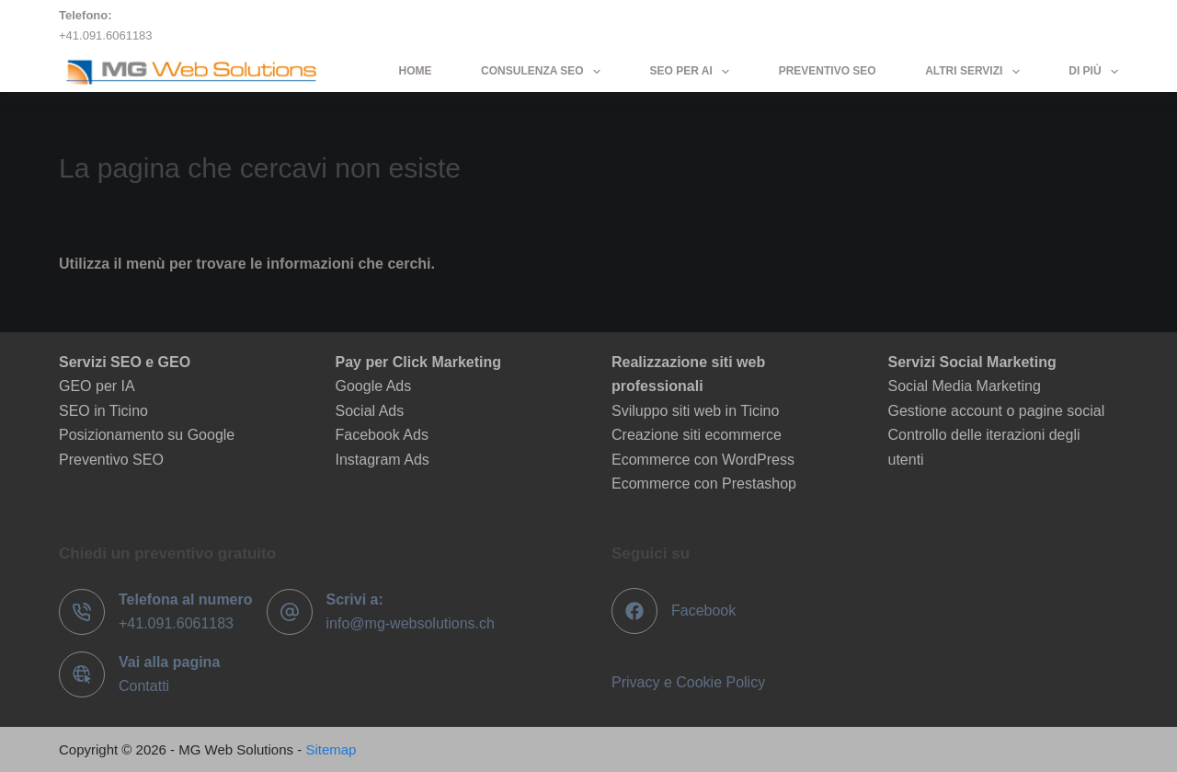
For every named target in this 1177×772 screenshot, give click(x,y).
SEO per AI (693, 72)
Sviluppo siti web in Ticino (695, 411)
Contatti (144, 686)
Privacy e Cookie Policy (688, 682)
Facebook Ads (382, 435)
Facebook (703, 610)
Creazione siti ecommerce (696, 435)
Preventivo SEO (827, 70)
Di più (1093, 72)
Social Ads (370, 411)
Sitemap (330, 749)
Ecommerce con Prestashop (703, 483)
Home (415, 70)
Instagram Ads (382, 459)
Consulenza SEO (544, 72)
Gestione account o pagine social (996, 411)
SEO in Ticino (103, 411)
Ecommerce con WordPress (702, 459)
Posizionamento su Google (146, 435)
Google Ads (374, 386)
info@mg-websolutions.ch (410, 623)
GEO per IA (97, 386)
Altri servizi (976, 72)
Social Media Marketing (964, 386)
